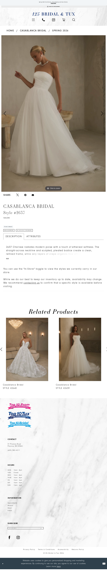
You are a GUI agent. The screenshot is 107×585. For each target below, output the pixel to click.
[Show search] (74, 24)
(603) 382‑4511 (14, 464)
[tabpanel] (53, 118)
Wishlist (10, 519)
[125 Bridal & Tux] (53, 19)
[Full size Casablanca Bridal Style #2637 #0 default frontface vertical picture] (53, 118)
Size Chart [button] (10, 223)
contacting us (32, 296)
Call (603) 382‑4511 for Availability (45, 243)
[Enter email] (26, 543)
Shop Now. (53, 5)
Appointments (12, 517)
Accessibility (63, 565)
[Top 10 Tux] (19, 429)
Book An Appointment (14, 243)
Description (14, 249)
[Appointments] (53, 10)
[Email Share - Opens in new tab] (33, 200)
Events (10, 524)
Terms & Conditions (46, 565)
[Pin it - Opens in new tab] (25, 199)
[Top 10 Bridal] (19, 439)
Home (10, 35)
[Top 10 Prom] (19, 420)
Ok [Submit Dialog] (102, 579)
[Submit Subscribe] (41, 543)
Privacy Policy (29, 565)
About (10, 522)
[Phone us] (43, 24)
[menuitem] (33, 24)
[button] (33, 24)
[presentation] (27, 363)
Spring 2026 (60, 35)
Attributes (33, 249)
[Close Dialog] (4, 579)
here (59, 582)
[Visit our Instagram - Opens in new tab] (18, 553)
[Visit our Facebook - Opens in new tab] (9, 553)
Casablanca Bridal (33, 35)
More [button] (9, 272)
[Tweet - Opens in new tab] (17, 199)
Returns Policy (78, 565)
